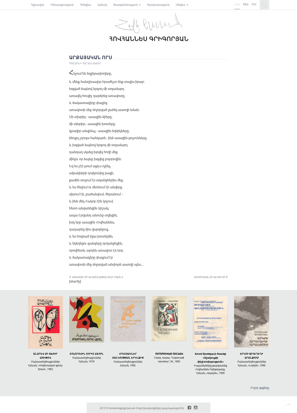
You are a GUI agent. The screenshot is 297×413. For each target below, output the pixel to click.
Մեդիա (182, 5)
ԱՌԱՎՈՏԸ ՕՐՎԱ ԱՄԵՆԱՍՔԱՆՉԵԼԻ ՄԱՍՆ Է (96, 277)
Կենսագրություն (62, 5)
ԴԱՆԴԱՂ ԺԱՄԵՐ (91, 63)
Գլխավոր (37, 5)
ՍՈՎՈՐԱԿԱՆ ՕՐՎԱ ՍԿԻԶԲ (211, 277)
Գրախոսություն (158, 5)
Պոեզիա (85, 5)
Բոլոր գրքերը (260, 388)
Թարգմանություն (127, 5)
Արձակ (102, 5)
